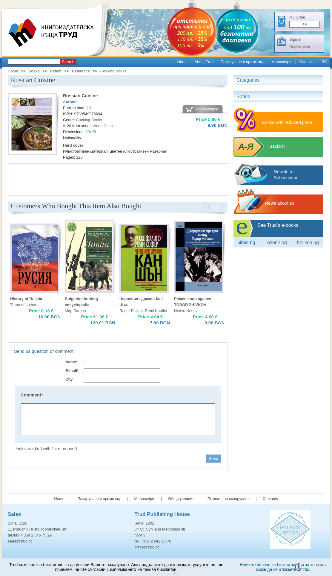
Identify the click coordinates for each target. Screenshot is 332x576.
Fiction (55, 71)
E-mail (72, 370)
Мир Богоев (75, 310)
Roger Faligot (131, 310)
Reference (81, 71)
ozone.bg (277, 242)
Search (68, 62)
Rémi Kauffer (156, 310)
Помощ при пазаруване (228, 498)
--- (80, 102)
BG (324, 62)
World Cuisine (105, 126)
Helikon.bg (308, 242)
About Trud (204, 62)
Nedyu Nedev (186, 310)
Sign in (295, 39)
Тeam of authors (24, 305)
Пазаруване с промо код (243, 62)
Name (71, 362)
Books (34, 71)
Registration (299, 47)
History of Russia (26, 299)
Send (213, 458)
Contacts (307, 62)
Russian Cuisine (80, 95)
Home (182, 62)
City (69, 379)
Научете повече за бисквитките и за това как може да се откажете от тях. (283, 567)
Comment (32, 394)
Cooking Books (113, 71)
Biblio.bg (246, 242)
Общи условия (181, 498)
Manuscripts (281, 62)
